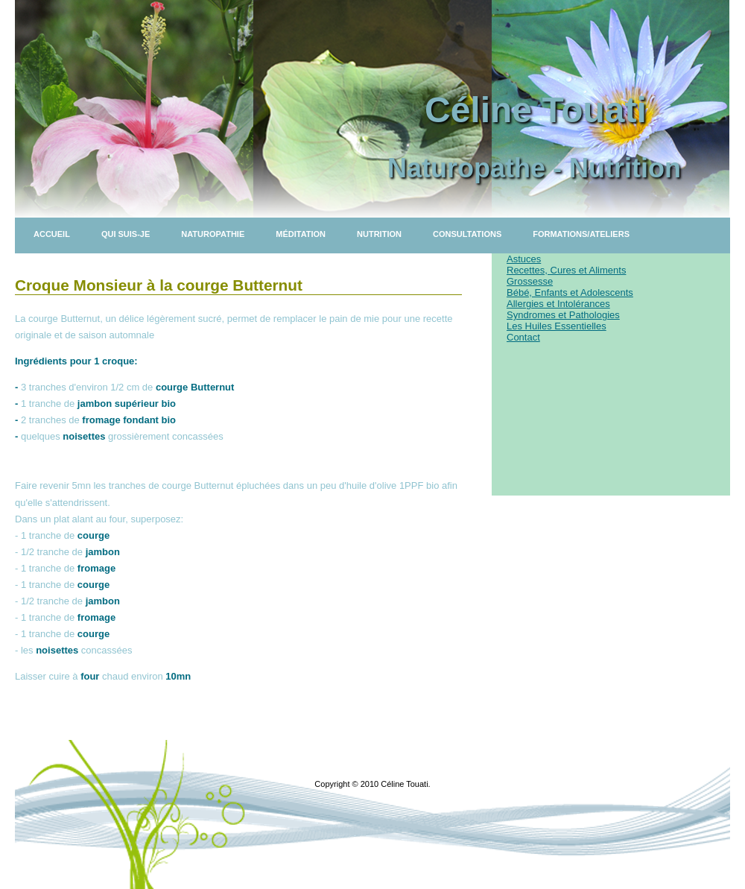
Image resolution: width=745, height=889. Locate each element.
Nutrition (379, 234)
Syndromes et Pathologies (563, 314)
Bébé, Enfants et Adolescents (570, 292)
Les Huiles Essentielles (556, 326)
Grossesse (530, 281)
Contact (523, 337)
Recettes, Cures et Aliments (566, 270)
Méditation (301, 234)
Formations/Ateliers (581, 234)
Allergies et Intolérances (558, 303)
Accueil (52, 234)
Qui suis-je (125, 234)
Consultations (467, 234)
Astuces (524, 259)
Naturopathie (212, 234)
